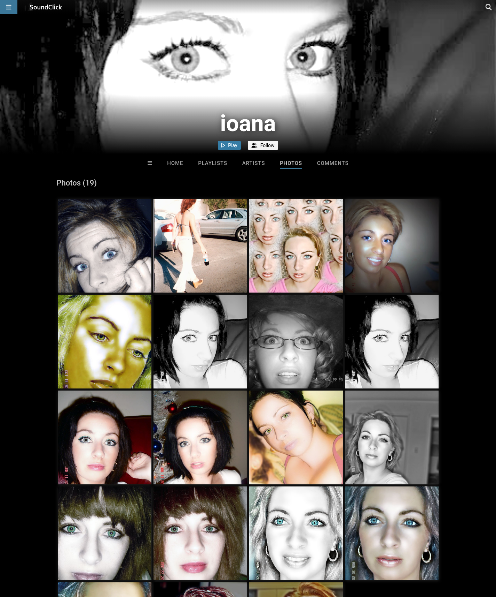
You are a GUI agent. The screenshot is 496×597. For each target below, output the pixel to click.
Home (175, 163)
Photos (291, 163)
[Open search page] (489, 7)
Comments (333, 163)
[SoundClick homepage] (46, 7)
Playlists (212, 163)
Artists (253, 163)
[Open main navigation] (8, 7)
